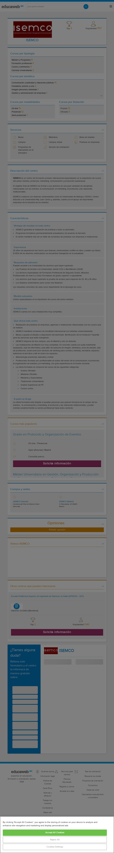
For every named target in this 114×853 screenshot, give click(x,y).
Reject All (55, 839)
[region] (57, 834)
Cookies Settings (54, 847)
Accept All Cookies (54, 832)
